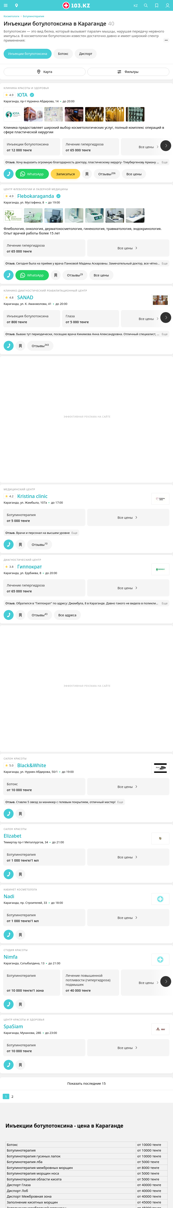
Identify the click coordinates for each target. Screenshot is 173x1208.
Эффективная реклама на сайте (87, 416)
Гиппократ (29, 566)
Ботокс (63, 53)
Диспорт (85, 53)
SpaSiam (13, 1026)
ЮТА (22, 95)
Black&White (31, 765)
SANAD (25, 297)
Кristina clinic (32, 496)
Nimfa (10, 957)
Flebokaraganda (35, 196)
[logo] (76, 5)
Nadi (9, 896)
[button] (5, 5)
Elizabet (12, 836)
